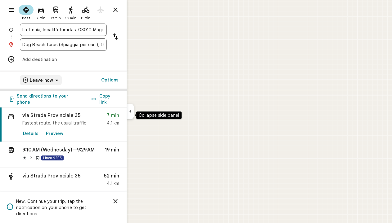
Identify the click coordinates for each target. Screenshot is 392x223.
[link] (85, 124)
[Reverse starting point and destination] (137, 37)
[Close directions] (137, 9)
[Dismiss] (138, 201)
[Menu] (11, 10)
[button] (85, 155)
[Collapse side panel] (152, 111)
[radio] (48, 12)
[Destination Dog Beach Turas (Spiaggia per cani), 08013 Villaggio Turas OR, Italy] (86, 44)
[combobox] (86, 30)
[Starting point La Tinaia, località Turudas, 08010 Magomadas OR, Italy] (86, 29)
